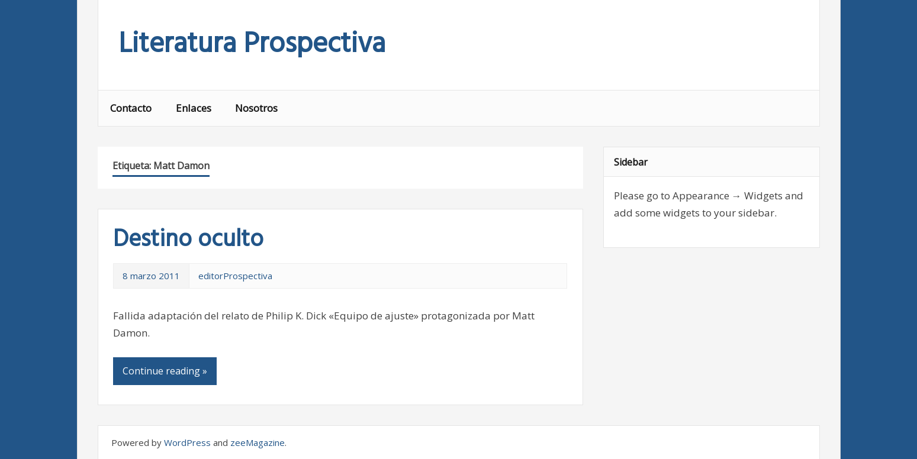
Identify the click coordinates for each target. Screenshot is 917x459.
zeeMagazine (257, 442)
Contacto (131, 108)
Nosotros (256, 108)
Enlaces (193, 108)
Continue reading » (165, 370)
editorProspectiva (235, 276)
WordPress (187, 442)
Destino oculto (188, 240)
